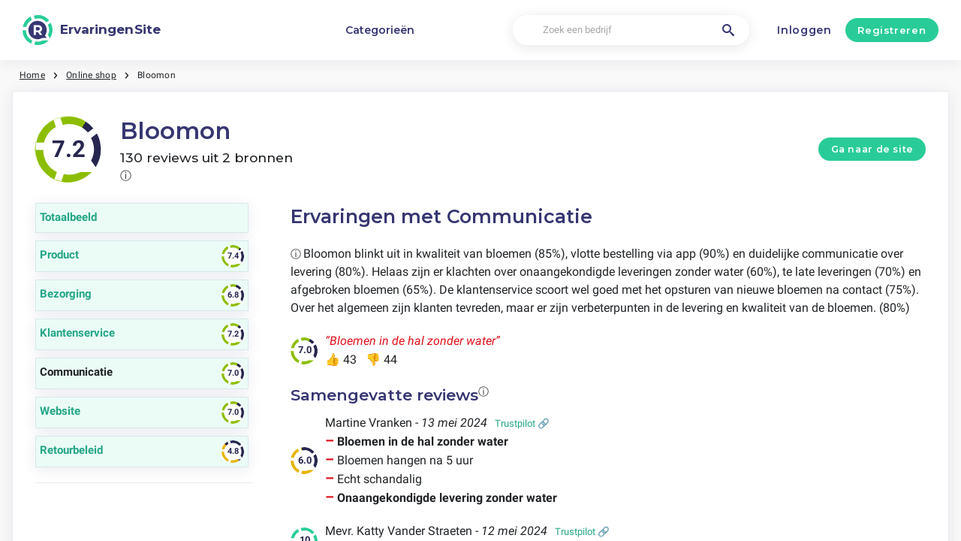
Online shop (91, 75)
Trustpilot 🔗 (522, 423)
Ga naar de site (872, 149)
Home (32, 75)
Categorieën (379, 30)
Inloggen (804, 30)
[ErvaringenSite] (92, 30)
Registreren (891, 30)
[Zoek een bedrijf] (631, 30)
